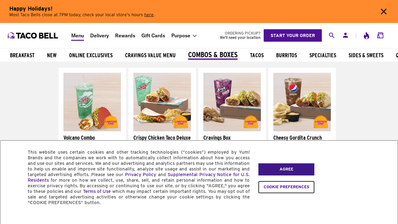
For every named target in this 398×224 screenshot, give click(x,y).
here (149, 15)
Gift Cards (153, 35)
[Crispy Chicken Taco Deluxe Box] (162, 129)
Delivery (99, 35)
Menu (77, 35)
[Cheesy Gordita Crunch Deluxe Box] (302, 129)
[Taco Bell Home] (34, 35)
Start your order (293, 35)
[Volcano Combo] (92, 129)
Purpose (180, 35)
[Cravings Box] (232, 129)
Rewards (125, 35)
